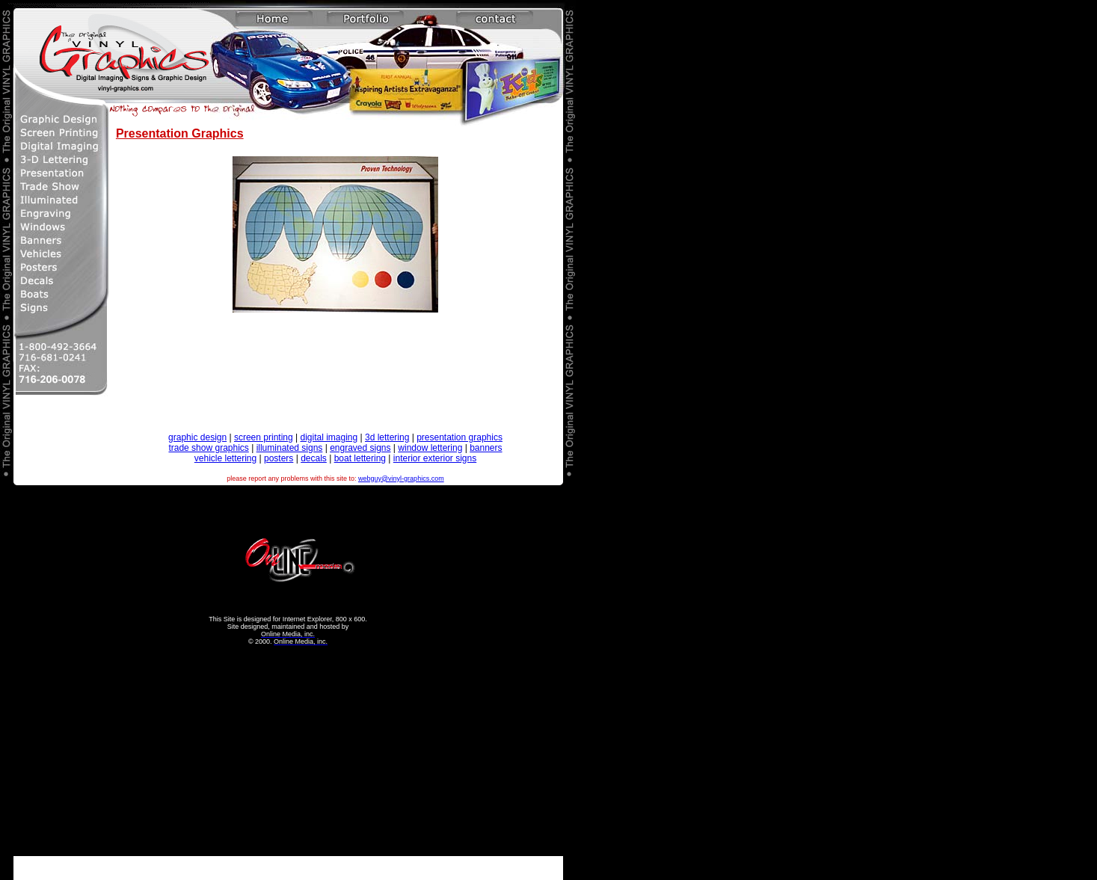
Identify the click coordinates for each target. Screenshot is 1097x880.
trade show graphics (208, 448)
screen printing (263, 437)
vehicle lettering (225, 458)
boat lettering (360, 458)
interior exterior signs (434, 458)
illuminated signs (289, 448)
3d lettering (387, 437)
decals (314, 458)
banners (486, 448)
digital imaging (328, 437)
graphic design (197, 437)
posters (278, 458)
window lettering (430, 448)
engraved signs (360, 448)
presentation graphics (460, 437)
